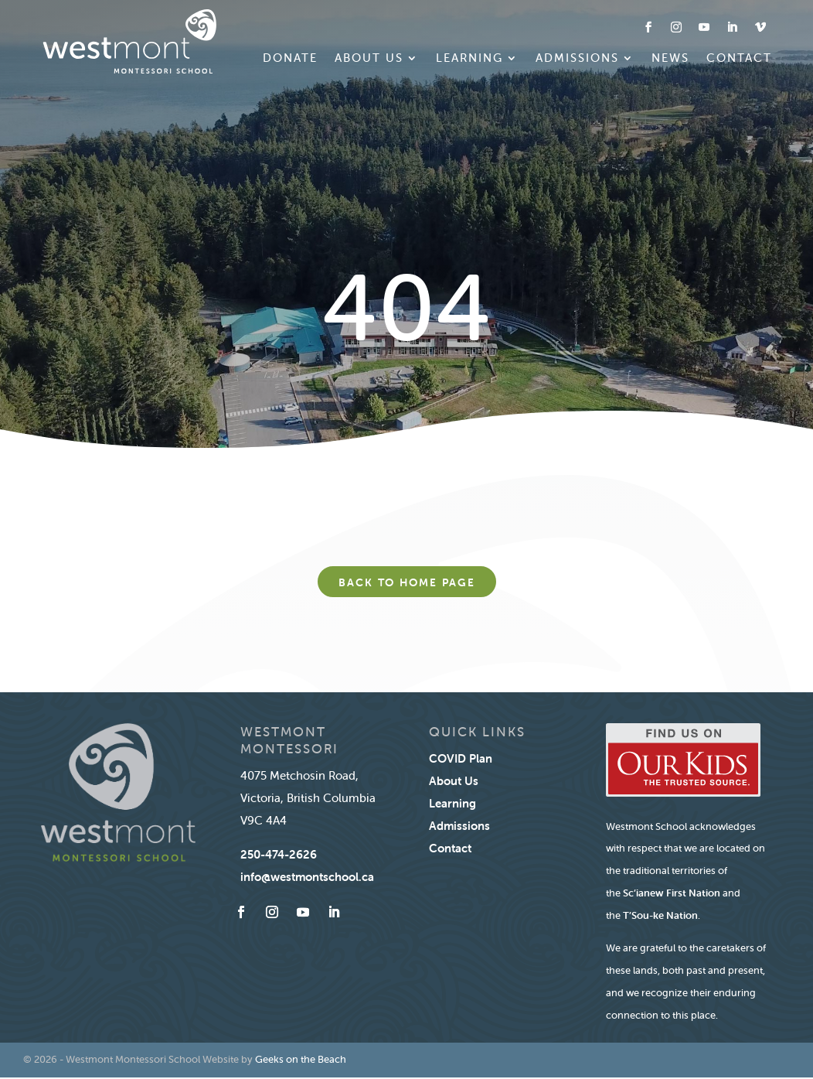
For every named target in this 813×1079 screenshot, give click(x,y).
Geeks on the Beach (300, 1059)
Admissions (577, 59)
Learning (469, 59)
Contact (739, 59)
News (670, 59)
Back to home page (406, 582)
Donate (290, 59)
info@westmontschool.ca (307, 876)
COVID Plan (460, 758)
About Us (369, 59)
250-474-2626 (278, 854)
